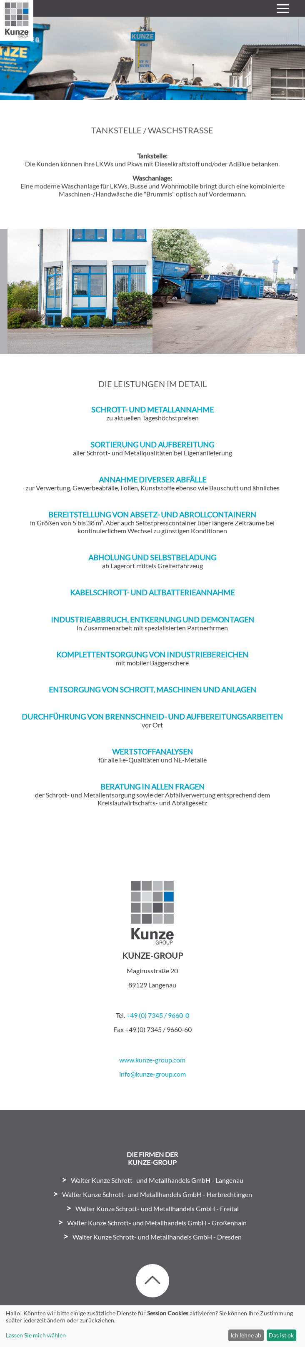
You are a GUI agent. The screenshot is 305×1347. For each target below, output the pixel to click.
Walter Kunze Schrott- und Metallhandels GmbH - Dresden (157, 1237)
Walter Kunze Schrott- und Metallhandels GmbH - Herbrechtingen (157, 1194)
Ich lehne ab (245, 1335)
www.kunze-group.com (152, 1060)
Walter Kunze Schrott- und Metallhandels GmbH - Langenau (157, 1180)
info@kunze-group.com (152, 1074)
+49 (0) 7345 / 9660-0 (157, 1015)
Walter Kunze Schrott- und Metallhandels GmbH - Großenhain (157, 1223)
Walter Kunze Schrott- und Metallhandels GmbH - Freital (157, 1208)
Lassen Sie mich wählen (36, 1335)
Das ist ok (281, 1335)
